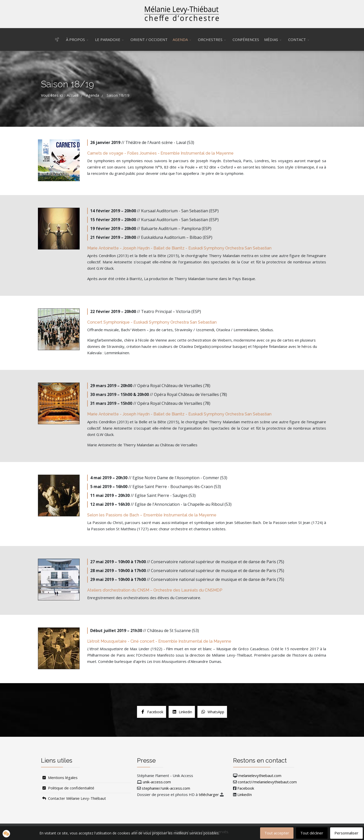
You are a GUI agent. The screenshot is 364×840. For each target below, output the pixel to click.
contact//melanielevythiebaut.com (267, 781)
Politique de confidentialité (67, 787)
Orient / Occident (149, 39)
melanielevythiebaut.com (259, 775)
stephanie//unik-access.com (166, 788)
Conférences (246, 39)
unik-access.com (157, 781)
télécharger (209, 794)
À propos (75, 39)
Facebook (245, 788)
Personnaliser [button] (346, 832)
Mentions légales (59, 777)
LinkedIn (244, 794)
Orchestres (210, 39)
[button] (6, 833)
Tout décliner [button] (311, 832)
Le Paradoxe (107, 39)
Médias (271, 39)
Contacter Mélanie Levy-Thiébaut (73, 798)
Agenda (180, 39)
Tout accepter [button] (276, 832)
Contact (297, 39)
